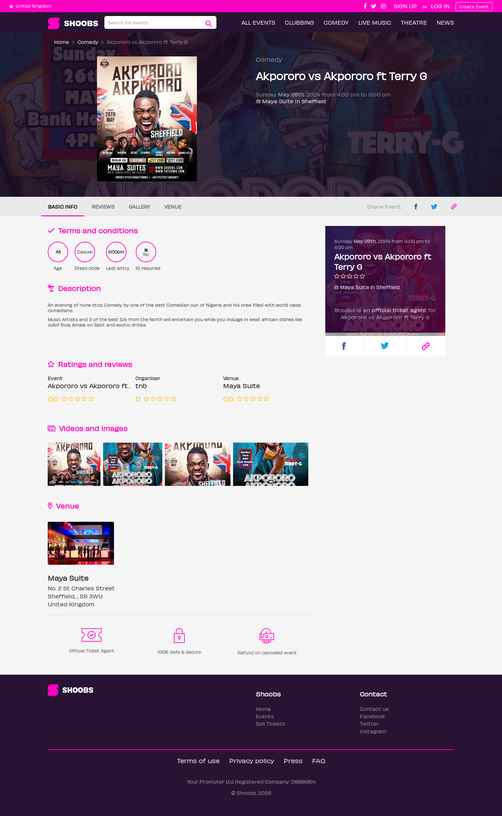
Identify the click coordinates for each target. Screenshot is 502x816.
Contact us (374, 709)
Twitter (369, 723)
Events (265, 716)
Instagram (373, 731)
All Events (258, 22)
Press (293, 760)
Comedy (336, 22)
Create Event (474, 6)
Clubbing (299, 22)
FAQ (318, 760)
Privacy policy (251, 760)
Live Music (374, 22)
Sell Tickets (270, 723)
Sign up (405, 6)
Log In (440, 6)
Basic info (62, 207)
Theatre (414, 22)
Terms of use (198, 760)
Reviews (103, 207)
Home (61, 42)
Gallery (139, 207)
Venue (173, 207)
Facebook (372, 716)
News (445, 22)
